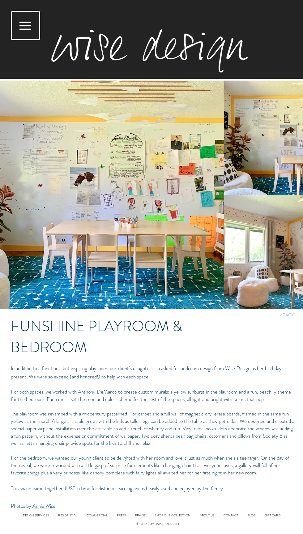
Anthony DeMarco (97, 391)
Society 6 (272, 436)
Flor (132, 413)
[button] (25, 25)
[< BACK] (286, 315)
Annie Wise (43, 506)
